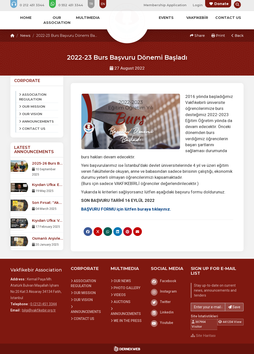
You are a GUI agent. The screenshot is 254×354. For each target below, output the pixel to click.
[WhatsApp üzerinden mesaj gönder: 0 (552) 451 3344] (69, 5)
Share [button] (197, 35)
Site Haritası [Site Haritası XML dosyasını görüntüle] (203, 335)
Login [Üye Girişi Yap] (198, 5)
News (25, 35)
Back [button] (237, 35)
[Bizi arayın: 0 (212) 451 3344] (30, 5)
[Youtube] (167, 322)
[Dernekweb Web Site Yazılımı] (127, 349)
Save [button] (234, 307)
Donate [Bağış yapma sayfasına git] (221, 3)
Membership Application (165, 5)
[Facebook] (167, 280)
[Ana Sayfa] (127, 21)
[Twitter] (167, 301)
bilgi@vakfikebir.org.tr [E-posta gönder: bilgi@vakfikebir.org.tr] (39, 310)
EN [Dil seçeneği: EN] (103, 4)
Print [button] (218, 35)
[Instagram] (167, 291)
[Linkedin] (167, 312)
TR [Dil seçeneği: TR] (91, 4)
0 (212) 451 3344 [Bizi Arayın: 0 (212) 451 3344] (43, 304)
